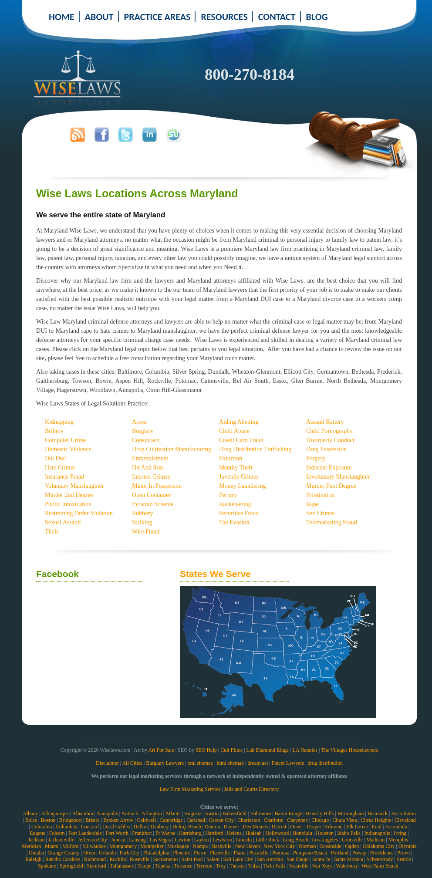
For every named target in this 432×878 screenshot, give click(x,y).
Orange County (63, 853)
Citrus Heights (376, 820)
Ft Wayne (165, 833)
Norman (307, 846)
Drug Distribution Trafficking (255, 449)
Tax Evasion (234, 522)
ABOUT (99, 17)
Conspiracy (146, 440)
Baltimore (260, 813)
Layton (201, 840)
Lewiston (222, 840)
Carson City (221, 820)
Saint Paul (192, 859)
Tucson (237, 866)
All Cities (132, 763)
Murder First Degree (331, 486)
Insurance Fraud (64, 476)
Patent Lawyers (288, 763)
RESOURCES (224, 17)
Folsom (56, 833)
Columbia (41, 827)
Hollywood (277, 833)
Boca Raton (403, 813)
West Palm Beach (379, 866)
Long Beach (295, 840)
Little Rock (267, 840)
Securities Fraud (239, 513)
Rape (312, 504)
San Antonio (270, 859)
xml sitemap (200, 763)
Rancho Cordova (63, 859)
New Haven (247, 846)
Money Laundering (242, 486)
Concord (89, 827)
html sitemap (230, 763)
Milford (70, 846)
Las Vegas (160, 840)
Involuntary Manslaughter (338, 476)
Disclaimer (107, 763)
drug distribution (325, 763)
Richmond (95, 859)
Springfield (71, 866)
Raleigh (33, 859)
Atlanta (172, 813)
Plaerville (220, 853)
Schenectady (380, 859)
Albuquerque (55, 813)
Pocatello (259, 853)
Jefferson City (92, 840)
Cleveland (405, 820)
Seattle (404, 859)
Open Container (151, 495)
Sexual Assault (63, 522)
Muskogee (178, 846)
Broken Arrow (118, 820)
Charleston (248, 820)
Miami (52, 846)
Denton (212, 827)
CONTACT (277, 17)
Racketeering (235, 504)
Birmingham (351, 813)
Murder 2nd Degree (69, 495)
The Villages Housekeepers (349, 750)
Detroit (279, 827)
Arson (139, 422)
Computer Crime (65, 440)
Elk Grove (357, 827)
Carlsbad (195, 820)
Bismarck (378, 813)
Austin (212, 813)
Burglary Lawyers (165, 763)
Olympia (407, 846)
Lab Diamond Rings (267, 750)
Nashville (222, 846)
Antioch (130, 813)
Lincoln (244, 840)
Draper (314, 827)
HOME (61, 17)
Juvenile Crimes (239, 476)
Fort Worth (116, 833)
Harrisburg (190, 833)
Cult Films (231, 750)
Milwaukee (94, 846)
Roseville (139, 859)
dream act (258, 763)
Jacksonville (61, 840)
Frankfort (142, 833)
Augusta (192, 813)
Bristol (92, 820)
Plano (239, 853)
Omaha (36, 853)
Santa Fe (321, 859)
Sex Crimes (320, 513)
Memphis (398, 840)
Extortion (230, 458)
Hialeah (253, 833)
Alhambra (82, 813)
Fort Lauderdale (85, 833)
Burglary (143, 431)
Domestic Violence (68, 449)
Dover (296, 827)
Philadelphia (156, 853)
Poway (359, 853)
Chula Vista (345, 820)
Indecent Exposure (329, 467)
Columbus (66, 827)
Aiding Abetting (239, 422)
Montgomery (123, 846)
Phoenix (181, 853)
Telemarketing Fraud (331, 522)
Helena (234, 833)
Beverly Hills (320, 813)
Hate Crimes (60, 467)
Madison (375, 840)
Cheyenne (297, 820)
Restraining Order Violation (79, 513)
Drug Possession (326, 449)
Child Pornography (329, 431)
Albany (30, 813)
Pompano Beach (310, 853)
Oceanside (330, 846)
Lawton (182, 840)
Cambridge (170, 820)
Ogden (352, 846)
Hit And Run (147, 467)
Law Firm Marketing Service (190, 789)
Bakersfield (234, 813)
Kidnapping (59, 422)
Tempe (144, 866)
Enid (376, 827)
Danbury (160, 827)
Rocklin (118, 859)
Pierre (200, 853)
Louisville (352, 840)
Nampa (200, 846)
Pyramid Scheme (152, 504)
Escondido (396, 827)
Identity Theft (236, 467)
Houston (325, 833)
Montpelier (151, 846)
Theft (51, 531)
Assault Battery (325, 422)
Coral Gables (116, 827)
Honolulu (302, 833)
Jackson (36, 840)
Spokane (47, 866)
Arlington (152, 813)
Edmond (334, 827)
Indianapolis (377, 833)
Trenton (204, 866)
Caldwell (146, 820)
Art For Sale (161, 750)
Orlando (107, 853)
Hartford (214, 833)
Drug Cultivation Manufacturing (171, 449)
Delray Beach (186, 827)
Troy (221, 866)
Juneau (118, 840)
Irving (400, 833)
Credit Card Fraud (241, 440)
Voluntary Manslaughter (74, 486)
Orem (89, 853)
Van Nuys (322, 866)
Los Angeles (325, 840)
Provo (403, 853)
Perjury (228, 495)
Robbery (142, 513)
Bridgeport (70, 820)
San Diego (297, 859)
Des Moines (255, 827)
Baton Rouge (288, 813)
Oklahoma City (379, 846)
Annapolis (107, 813)
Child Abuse (234, 431)
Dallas (140, 827)
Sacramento (165, 859)
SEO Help (206, 750)
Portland (340, 853)
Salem (212, 859)
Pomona (280, 853)
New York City (279, 846)
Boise (31, 820)
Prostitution (320, 495)
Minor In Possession (157, 486)
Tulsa (254, 866)
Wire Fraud (146, 531)
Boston (47, 820)
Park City (130, 853)
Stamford (96, 866)
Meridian (31, 846)
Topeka (162, 866)
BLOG (317, 17)
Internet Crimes (151, 476)
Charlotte (274, 820)
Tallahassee (122, 866)
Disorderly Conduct (330, 440)
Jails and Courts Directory (251, 789)
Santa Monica (348, 859)
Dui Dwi (55, 458)
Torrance (183, 866)
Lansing (137, 840)
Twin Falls (274, 866)
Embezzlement (150, 458)
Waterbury (347, 866)
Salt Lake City (238, 859)
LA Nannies (304, 750)
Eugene (37, 833)
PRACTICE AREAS (157, 17)
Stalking (142, 522)
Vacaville (299, 866)
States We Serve (215, 574)
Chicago (320, 820)
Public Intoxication (68, 504)
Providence (382, 853)
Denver (231, 827)
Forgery (315, 458)
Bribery (54, 431)
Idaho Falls (349, 833)
